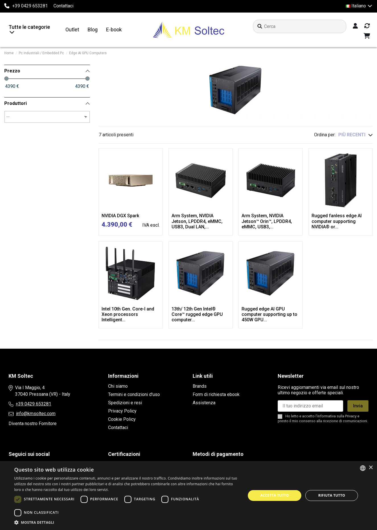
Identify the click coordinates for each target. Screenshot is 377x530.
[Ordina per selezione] (355, 135)
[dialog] (188, 495)
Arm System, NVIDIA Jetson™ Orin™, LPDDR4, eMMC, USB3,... (267, 221)
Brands (200, 386)
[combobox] (363, 468)
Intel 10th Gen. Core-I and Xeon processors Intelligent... (128, 314)
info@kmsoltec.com (35, 413)
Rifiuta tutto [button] (331, 495)
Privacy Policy (122, 411)
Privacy (351, 416)
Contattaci (63, 6)
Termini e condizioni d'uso (134, 394)
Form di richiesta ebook (216, 394)
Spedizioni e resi (125, 402)
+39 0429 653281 (33, 404)
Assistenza (204, 402)
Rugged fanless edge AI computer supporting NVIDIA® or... (337, 221)
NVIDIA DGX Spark (120, 215)
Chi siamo (118, 386)
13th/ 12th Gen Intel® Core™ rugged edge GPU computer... (197, 314)
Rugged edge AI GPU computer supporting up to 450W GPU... (269, 314)
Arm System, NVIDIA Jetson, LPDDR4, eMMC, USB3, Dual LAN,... (197, 221)
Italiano (359, 6)
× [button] (370, 468)
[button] (126, 522)
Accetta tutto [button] (274, 495)
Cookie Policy (122, 419)
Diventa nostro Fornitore (33, 423)
